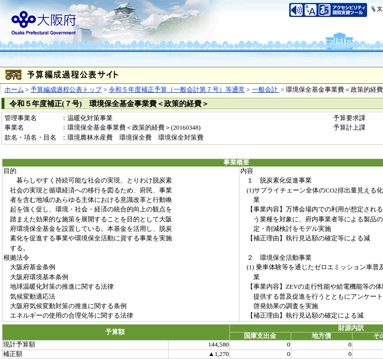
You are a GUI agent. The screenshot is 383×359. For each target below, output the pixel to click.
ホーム (14, 89)
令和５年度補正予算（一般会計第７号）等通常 (177, 89)
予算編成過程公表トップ (66, 89)
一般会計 (265, 89)
